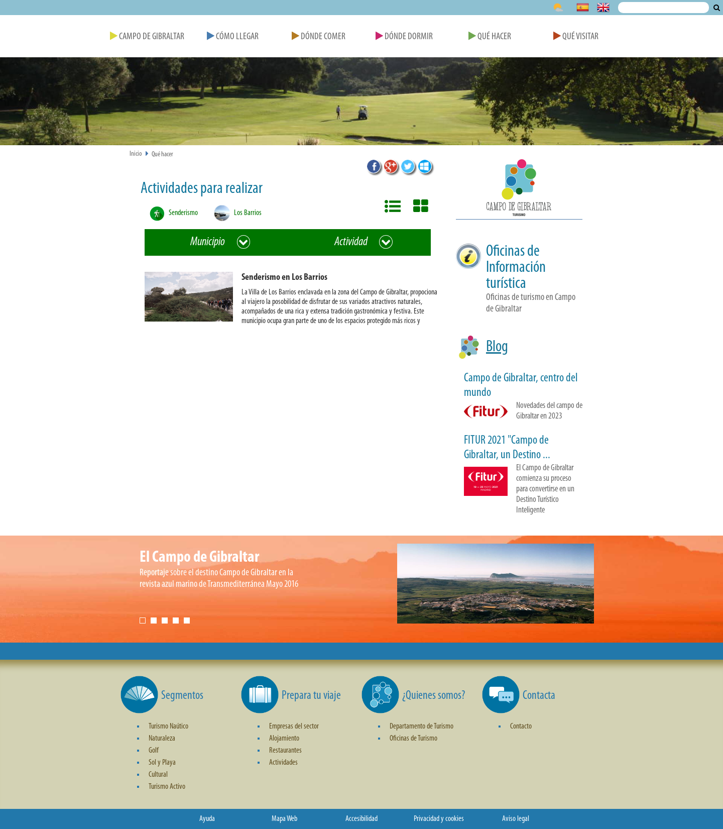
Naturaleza (162, 739)
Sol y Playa (162, 763)
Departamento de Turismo (421, 726)
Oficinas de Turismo (413, 739)
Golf (154, 751)
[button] (292, 301)
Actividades (283, 763)
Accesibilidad (361, 819)
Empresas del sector (294, 726)
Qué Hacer (489, 37)
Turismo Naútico (168, 726)
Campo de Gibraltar (147, 37)
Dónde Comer (318, 37)
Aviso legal (515, 819)
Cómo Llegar (233, 37)
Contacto (521, 726)
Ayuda (207, 819)
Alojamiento (284, 739)
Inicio (136, 154)
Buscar (716, 7)
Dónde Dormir (404, 37)
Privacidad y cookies (439, 819)
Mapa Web (284, 819)
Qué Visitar (575, 37)
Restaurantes (285, 751)
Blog (497, 347)
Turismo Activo (167, 787)
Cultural (158, 775)
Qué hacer (162, 154)
